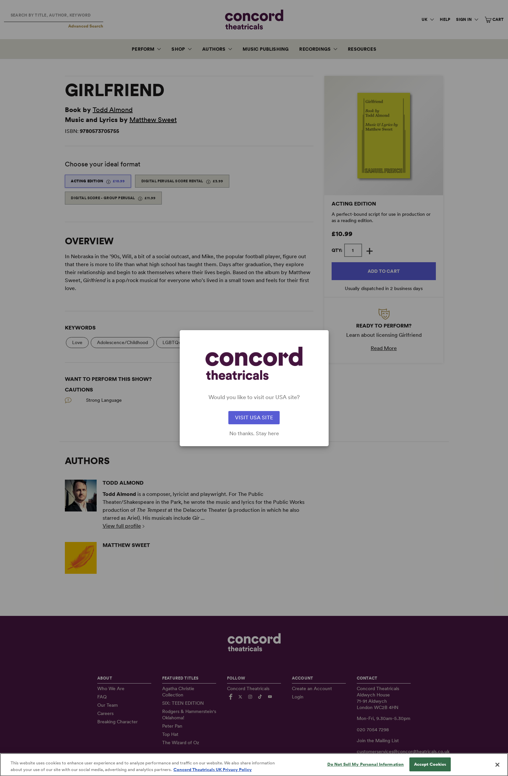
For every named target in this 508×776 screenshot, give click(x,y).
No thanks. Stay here (254, 433)
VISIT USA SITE (254, 417)
